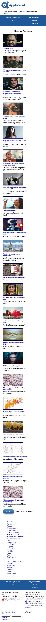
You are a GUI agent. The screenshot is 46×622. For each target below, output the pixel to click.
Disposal (10, 547)
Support (34, 20)
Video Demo (11, 574)
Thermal (10, 570)
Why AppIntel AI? (34, 17)
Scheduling (11, 565)
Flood (9, 553)
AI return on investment (15, 536)
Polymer (10, 563)
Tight (9, 572)
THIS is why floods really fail (11, 366)
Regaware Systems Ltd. (9, 598)
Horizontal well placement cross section (15, 456)
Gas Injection (12, 557)
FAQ (13, 20)
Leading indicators (14, 561)
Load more (8, 511)
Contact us (34, 23)
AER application (13, 532)
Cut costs (10, 545)
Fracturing (10, 555)
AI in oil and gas (13, 534)
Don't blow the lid (8, 48)
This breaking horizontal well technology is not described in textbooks (12, 93)
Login (6, 13)
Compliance (11, 543)
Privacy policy (16, 616)
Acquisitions (11, 530)
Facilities (10, 551)
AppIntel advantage (14, 538)
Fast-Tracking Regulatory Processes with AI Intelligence (14, 164)
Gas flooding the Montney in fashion (14, 277)
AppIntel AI (17, 5)
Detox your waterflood (9, 210)
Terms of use (6, 616)
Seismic (10, 567)
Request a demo (10, 612)
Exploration (11, 549)
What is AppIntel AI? (12, 17)
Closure (9, 541)
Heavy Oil (10, 559)
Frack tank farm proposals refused (13, 435)
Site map (4, 617)
